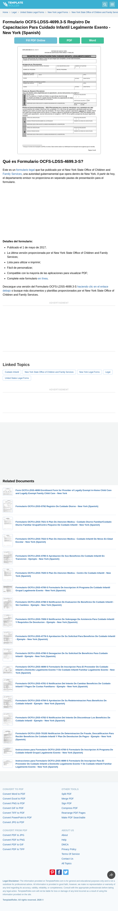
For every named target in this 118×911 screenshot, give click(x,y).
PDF (69, 40)
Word (92, 40)
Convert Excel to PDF (14, 798)
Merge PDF (68, 798)
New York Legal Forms (89, 372)
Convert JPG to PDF (13, 822)
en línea (43, 278)
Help (64, 839)
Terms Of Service (71, 854)
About (65, 835)
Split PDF (67, 794)
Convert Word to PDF (14, 794)
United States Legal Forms (17, 378)
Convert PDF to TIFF (14, 849)
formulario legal (25, 169)
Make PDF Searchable (73, 817)
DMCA (65, 844)
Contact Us (67, 858)
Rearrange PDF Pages (74, 812)
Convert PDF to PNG (14, 839)
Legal (107, 372)
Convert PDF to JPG (13, 835)
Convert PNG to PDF (14, 803)
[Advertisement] (59, 211)
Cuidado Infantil (12, 372)
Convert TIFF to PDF (14, 812)
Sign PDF (67, 803)
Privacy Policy (69, 849)
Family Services (12, 173)
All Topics (67, 863)
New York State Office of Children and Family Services (49, 372)
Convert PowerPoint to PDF (17, 817)
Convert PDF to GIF (13, 844)
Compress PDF (70, 808)
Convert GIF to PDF (13, 808)
